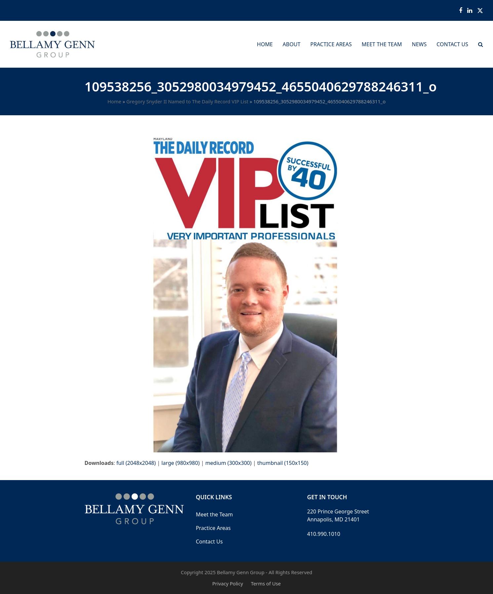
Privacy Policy (227, 583)
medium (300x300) (228, 463)
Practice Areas (213, 528)
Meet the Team (214, 514)
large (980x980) (180, 463)
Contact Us (209, 541)
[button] (480, 44)
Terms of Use (266, 583)
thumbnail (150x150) (282, 463)
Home (114, 101)
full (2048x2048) (136, 463)
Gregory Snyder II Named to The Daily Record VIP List (187, 101)
